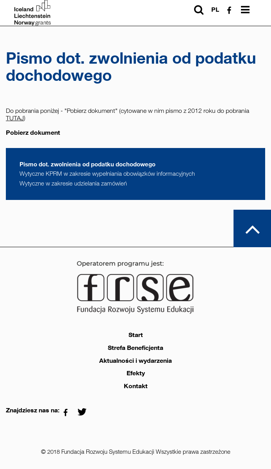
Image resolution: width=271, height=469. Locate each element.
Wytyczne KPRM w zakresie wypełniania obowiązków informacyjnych (107, 173)
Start (135, 335)
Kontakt (136, 386)
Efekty (136, 373)
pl (215, 9)
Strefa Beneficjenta (135, 347)
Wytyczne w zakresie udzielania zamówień (73, 183)
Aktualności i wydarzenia (135, 360)
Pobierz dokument (33, 132)
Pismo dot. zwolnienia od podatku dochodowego (87, 164)
